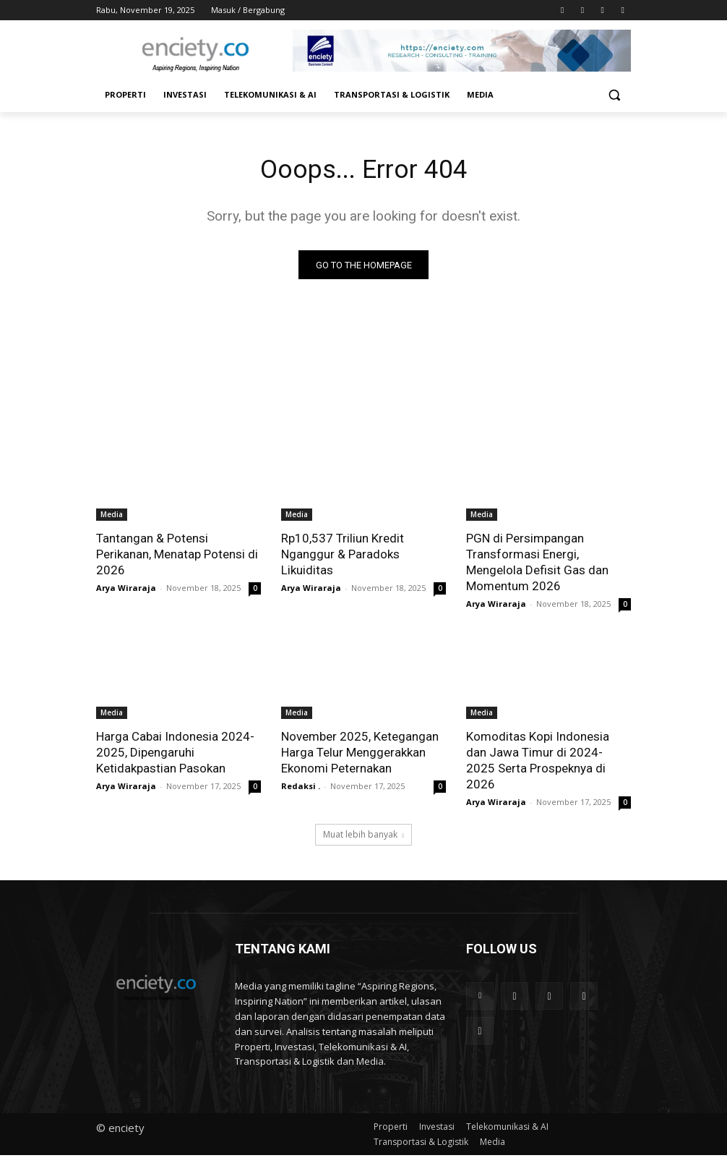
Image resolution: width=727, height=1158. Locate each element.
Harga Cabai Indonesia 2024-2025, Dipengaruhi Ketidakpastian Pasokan (175, 756)
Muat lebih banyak (363, 837)
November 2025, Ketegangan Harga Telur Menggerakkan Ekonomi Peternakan (360, 756)
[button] (614, 95)
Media (111, 517)
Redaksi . (300, 789)
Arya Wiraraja (126, 590)
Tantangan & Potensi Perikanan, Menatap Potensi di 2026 (177, 557)
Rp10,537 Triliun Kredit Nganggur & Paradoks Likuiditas (342, 557)
